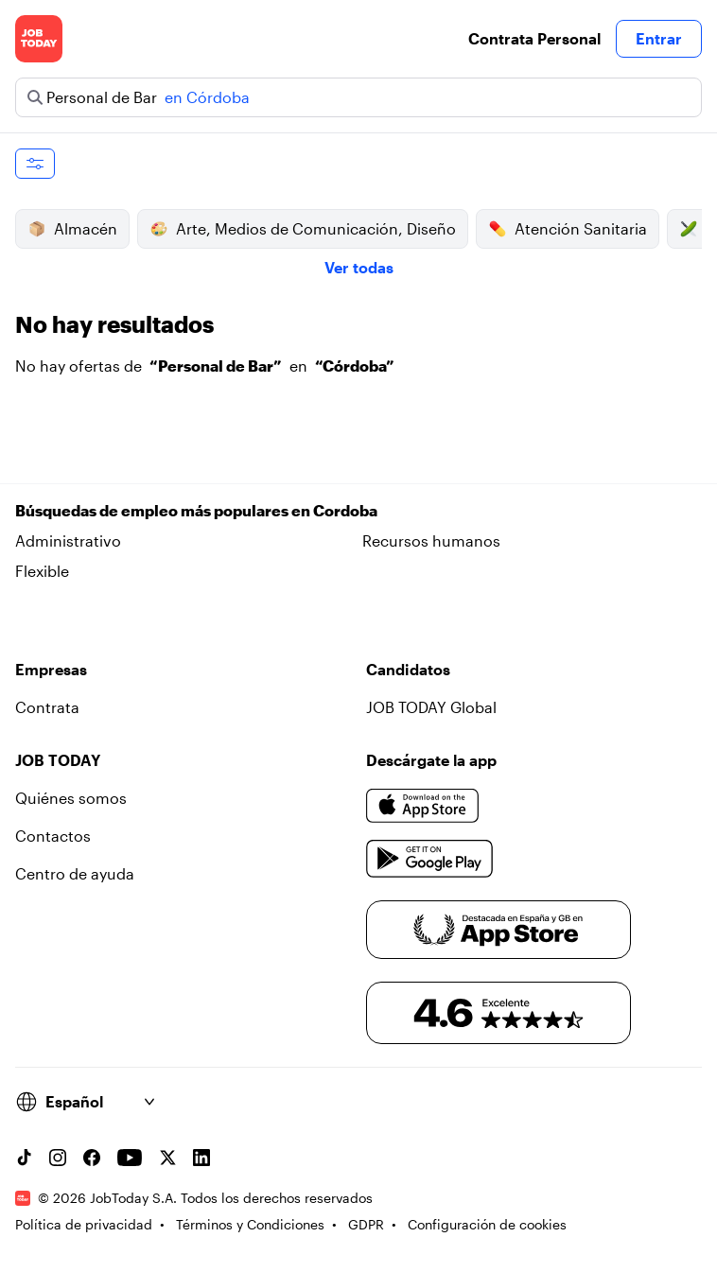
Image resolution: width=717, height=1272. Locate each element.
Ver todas (358, 267)
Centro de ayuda (74, 873)
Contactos (53, 836)
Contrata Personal (534, 38)
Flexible (42, 571)
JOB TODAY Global (431, 707)
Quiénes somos (71, 798)
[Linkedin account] (201, 1157)
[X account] (167, 1157)
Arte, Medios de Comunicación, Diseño (302, 228)
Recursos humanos (431, 540)
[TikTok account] (23, 1157)
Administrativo (68, 540)
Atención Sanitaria (567, 228)
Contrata (47, 707)
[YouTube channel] (129, 1157)
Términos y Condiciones (250, 1224)
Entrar (659, 38)
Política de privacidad (83, 1224)
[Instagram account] (57, 1157)
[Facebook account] (91, 1157)
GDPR (366, 1224)
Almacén (72, 228)
